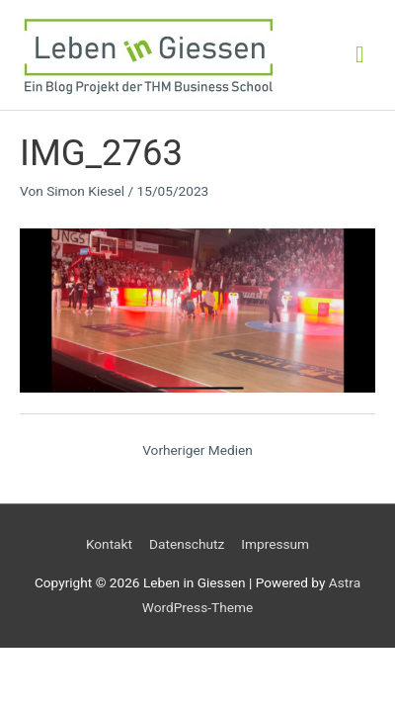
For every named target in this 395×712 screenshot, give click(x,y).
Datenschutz (186, 544)
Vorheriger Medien (197, 450)
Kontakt (109, 544)
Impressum (275, 544)
